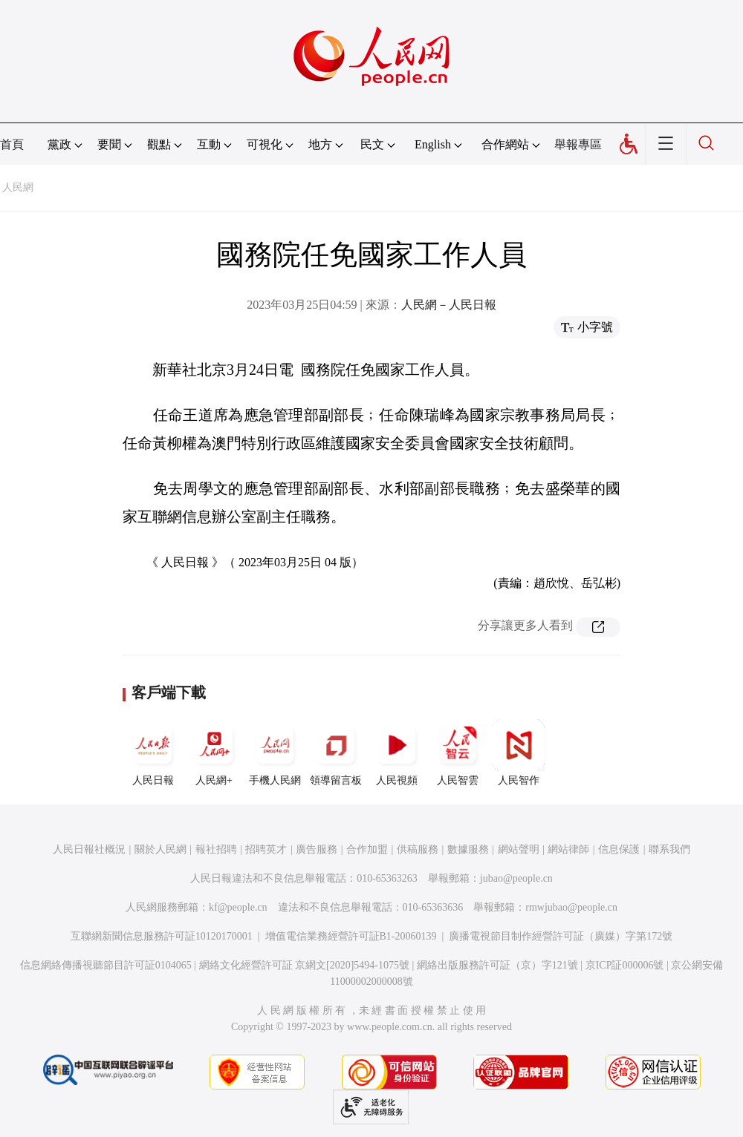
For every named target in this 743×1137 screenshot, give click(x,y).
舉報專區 (578, 144)
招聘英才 (266, 849)
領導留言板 (336, 752)
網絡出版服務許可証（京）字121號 (497, 965)
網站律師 (568, 849)
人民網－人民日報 (448, 304)
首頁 (12, 144)
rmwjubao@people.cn (571, 907)
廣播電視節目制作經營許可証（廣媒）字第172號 (560, 936)
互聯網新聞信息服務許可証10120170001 (162, 936)
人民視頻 (397, 752)
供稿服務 (417, 849)
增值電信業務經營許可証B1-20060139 (351, 936)
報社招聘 (216, 849)
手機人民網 (275, 752)
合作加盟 (367, 849)
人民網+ (214, 752)
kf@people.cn (238, 907)
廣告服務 (316, 849)
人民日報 (153, 752)
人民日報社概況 (89, 849)
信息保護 (619, 849)
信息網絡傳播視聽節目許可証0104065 (106, 965)
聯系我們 (669, 849)
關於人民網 (160, 849)
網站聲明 (518, 849)
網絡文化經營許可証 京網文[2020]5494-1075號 (304, 965)
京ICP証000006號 (624, 965)
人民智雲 (458, 752)
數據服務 (468, 849)
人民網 (17, 187)
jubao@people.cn (516, 878)
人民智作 (519, 752)
